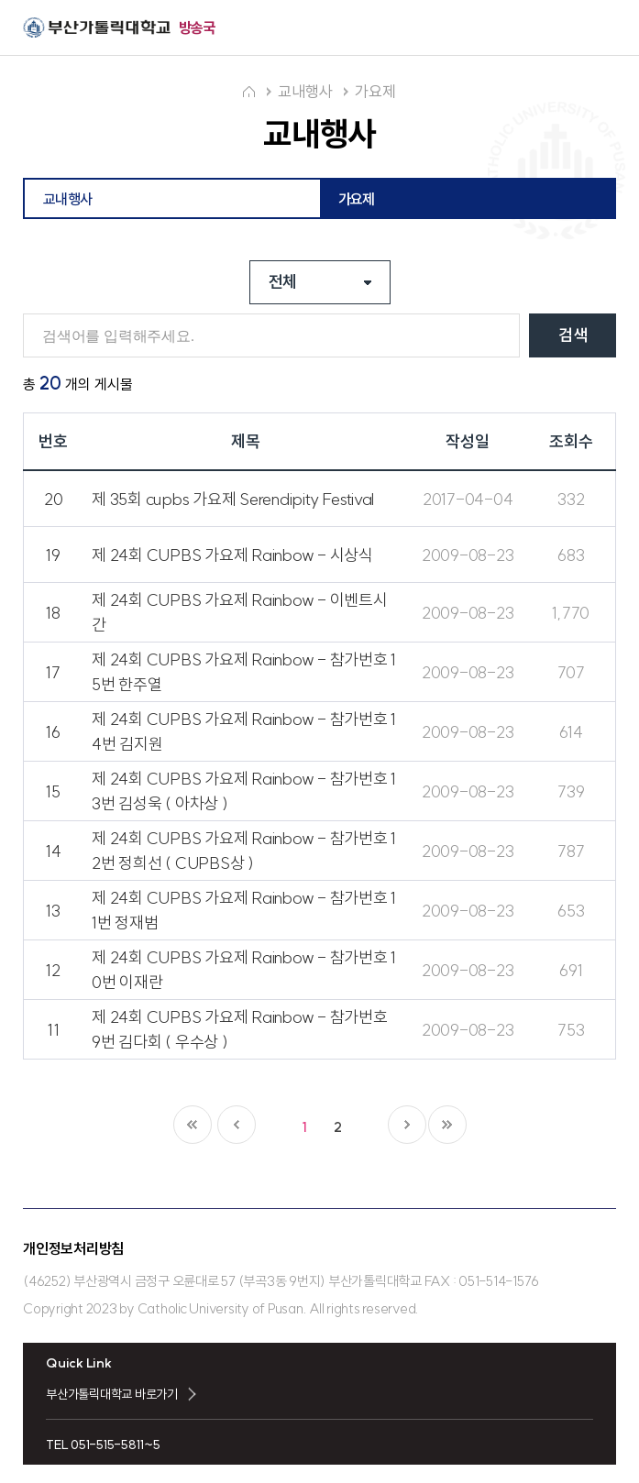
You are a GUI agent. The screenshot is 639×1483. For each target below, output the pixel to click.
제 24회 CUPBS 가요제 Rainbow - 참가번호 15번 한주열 (244, 672)
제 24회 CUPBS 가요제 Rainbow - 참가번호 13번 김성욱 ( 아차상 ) (244, 791)
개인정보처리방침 (73, 1248)
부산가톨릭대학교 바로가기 (112, 1394)
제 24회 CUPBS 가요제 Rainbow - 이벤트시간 (240, 612)
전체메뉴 (600, 27)
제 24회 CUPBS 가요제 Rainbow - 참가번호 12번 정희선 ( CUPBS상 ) (244, 850)
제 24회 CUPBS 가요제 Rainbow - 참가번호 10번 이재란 (244, 970)
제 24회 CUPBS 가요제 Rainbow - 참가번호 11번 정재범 (244, 910)
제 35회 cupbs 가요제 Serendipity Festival (233, 499)
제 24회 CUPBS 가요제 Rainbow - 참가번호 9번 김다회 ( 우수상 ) (240, 1029)
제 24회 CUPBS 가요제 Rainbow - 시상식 (232, 555)
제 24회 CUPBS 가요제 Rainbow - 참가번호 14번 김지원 (244, 731)
